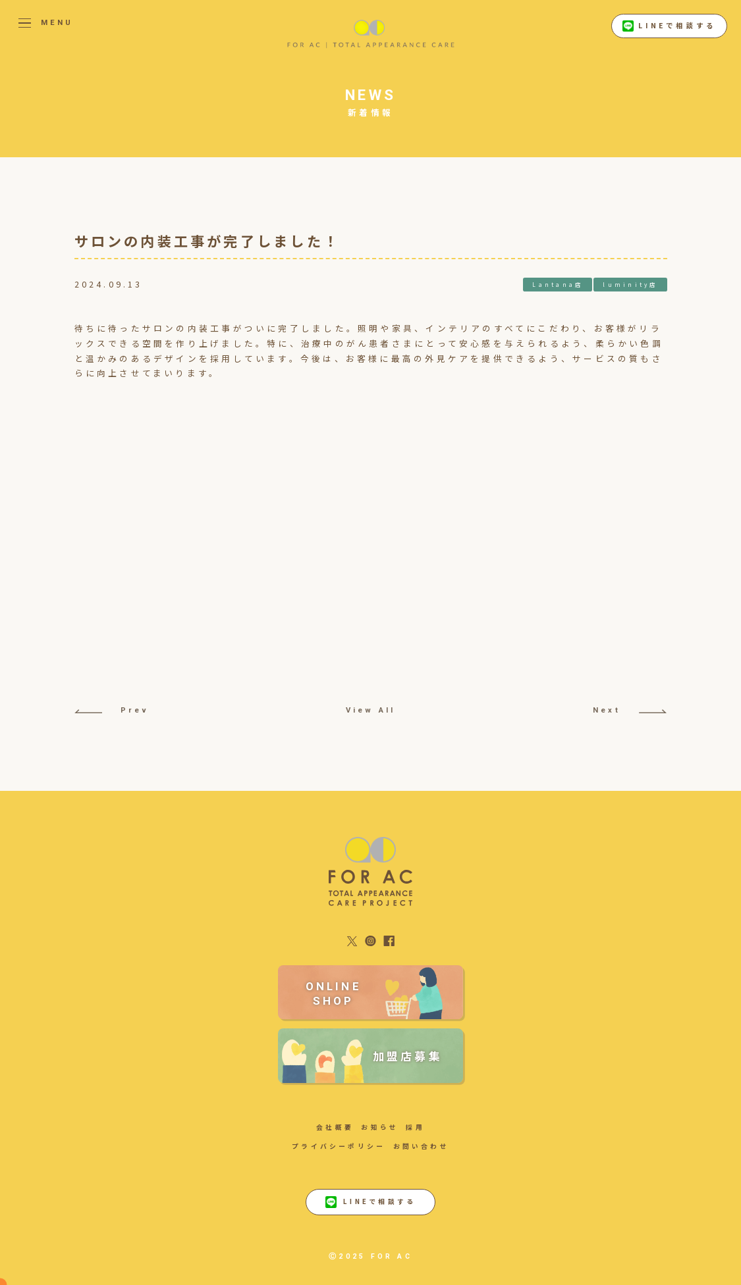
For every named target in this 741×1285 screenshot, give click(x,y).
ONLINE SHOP (334, 993)
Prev (111, 710)
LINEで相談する (669, 26)
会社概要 (335, 1127)
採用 (415, 1127)
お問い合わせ (421, 1146)
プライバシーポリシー (338, 1146)
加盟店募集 (408, 1055)
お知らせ (379, 1127)
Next (630, 710)
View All (371, 710)
